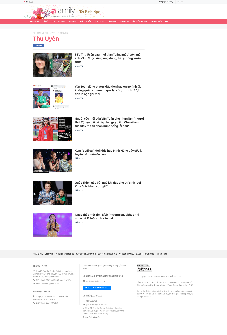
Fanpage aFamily (165, 2)
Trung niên (156, 21)
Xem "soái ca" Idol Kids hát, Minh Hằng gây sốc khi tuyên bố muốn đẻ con (109, 152)
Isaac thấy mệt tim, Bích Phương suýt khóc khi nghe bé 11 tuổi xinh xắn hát (107, 216)
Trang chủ (38, 254)
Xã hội (46, 21)
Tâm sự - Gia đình (140, 21)
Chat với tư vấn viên (97, 288)
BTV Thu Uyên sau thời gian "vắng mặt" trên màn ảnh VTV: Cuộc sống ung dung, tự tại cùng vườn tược (109, 58)
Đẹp (53, 21)
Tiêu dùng (112, 21)
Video (159, 254)
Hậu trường (86, 21)
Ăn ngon (124, 21)
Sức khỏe (100, 21)
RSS (165, 254)
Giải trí (78, 158)
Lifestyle (34, 21)
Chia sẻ (39, 45)
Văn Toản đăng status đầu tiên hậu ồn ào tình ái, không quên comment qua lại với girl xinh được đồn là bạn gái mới (108, 90)
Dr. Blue (28, 2)
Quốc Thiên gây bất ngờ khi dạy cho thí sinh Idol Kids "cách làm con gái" (108, 184)
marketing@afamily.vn (95, 281)
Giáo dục (73, 21)
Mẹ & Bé (61, 21)
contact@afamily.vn (50, 284)
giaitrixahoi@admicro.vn (96, 304)
